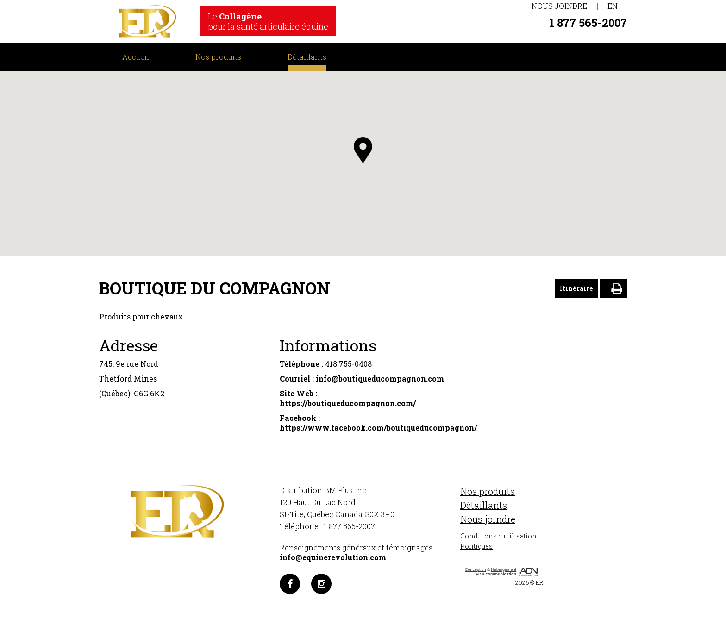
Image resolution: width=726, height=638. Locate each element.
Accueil (135, 57)
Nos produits (218, 57)
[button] (363, 150)
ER (539, 582)
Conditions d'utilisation (498, 536)
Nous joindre (559, 6)
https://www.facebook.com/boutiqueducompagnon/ (378, 427)
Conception (475, 569)
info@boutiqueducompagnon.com (380, 378)
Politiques (476, 546)
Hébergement (504, 569)
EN (612, 6)
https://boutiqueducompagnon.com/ (348, 403)
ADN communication (496, 574)
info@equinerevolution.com (333, 557)
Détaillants (307, 57)
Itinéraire (576, 288)
